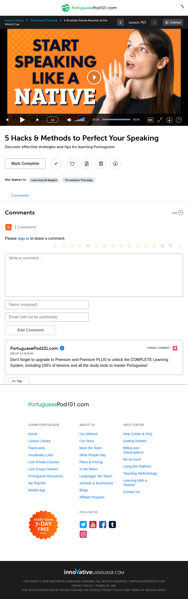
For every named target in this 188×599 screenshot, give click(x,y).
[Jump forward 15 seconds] (37, 120)
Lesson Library (14, 20)
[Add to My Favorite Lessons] (72, 163)
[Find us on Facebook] (103, 524)
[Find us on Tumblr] (112, 524)
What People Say (93, 455)
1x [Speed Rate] (52, 119)
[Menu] (8, 8)
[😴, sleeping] (146, 245)
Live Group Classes (43, 469)
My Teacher (37, 483)
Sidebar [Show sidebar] (175, 22)
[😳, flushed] (63, 245)
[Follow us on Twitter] (83, 524)
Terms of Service (144, 590)
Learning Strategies (44, 180)
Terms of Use (106, 585)
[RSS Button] (8, 227)
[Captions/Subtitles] (150, 120)
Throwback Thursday (44, 20)
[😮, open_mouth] (154, 245)
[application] (94, 77)
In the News (89, 469)
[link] (120, 22)
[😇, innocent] (138, 245)
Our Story (87, 441)
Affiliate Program (92, 497)
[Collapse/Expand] (94, 212)
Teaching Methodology (140, 473)
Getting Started (134, 441)
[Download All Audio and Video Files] (115, 163)
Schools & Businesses (96, 483)
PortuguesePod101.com (147, 581)
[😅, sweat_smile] (113, 245)
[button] (180, 8)
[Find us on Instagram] (83, 534)
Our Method (89, 434)
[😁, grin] (71, 245)
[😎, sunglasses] (88, 245)
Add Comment (30, 330)
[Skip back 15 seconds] (7, 120)
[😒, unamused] (80, 245)
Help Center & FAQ (137, 434)
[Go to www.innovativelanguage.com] (94, 571)
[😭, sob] (129, 245)
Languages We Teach (96, 476)
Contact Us (131, 492)
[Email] (47, 317)
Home (32, 434)
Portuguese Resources (45, 476)
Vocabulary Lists (40, 455)
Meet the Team (91, 448)
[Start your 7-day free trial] (43, 525)
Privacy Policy (82, 585)
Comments (20, 195)
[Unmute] (70, 120)
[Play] (23, 120)
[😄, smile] (55, 245)
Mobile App (36, 490)
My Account (132, 459)
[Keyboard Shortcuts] (179, 120)
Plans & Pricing (91, 462)
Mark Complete (25, 163)
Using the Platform (137, 466)
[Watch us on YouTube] (93, 524)
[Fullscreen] (160, 120)
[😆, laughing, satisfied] (104, 245)
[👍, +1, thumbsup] (179, 245)
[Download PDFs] (101, 163)
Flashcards (36, 448)
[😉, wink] (121, 245)
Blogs (84, 490)
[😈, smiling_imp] (162, 245)
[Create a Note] (86, 163)
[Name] (47, 304)
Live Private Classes (43, 462)
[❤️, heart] (171, 245)
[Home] (89, 11)
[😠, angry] (96, 245)
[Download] (169, 120)
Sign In (23, 238)
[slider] (79, 120)
